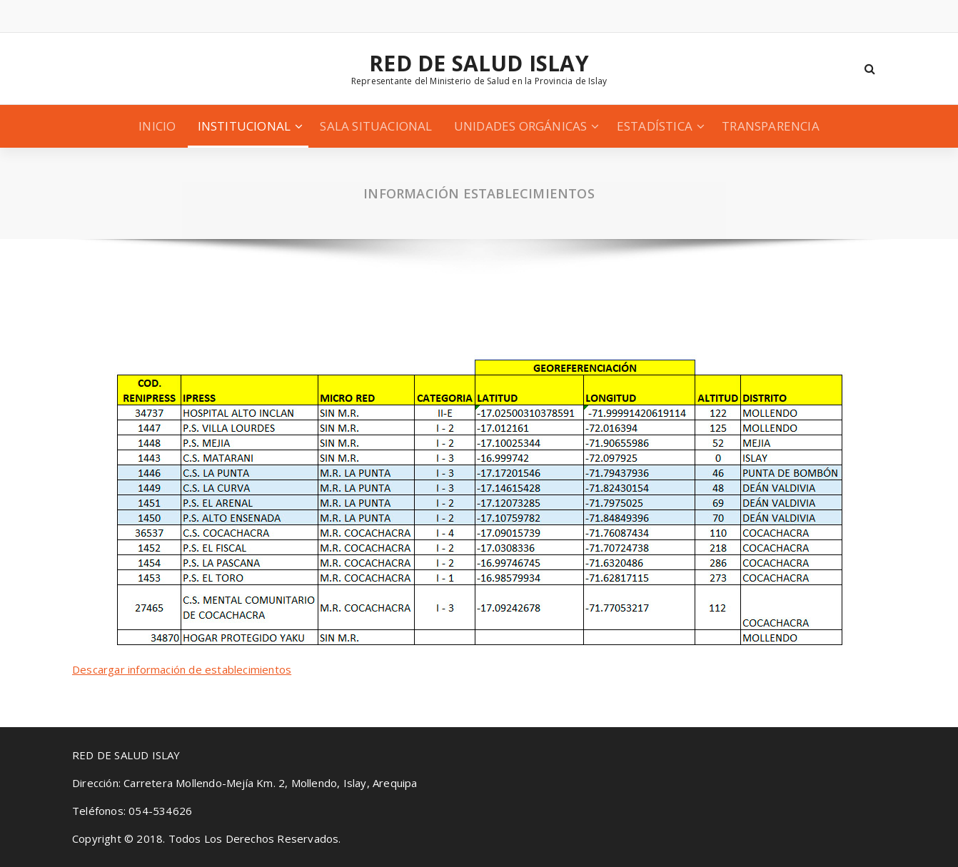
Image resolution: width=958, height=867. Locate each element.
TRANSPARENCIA (771, 126)
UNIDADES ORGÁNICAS (521, 126)
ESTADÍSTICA (654, 126)
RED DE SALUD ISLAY (479, 63)
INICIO (157, 126)
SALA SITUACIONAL (376, 126)
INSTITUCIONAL (244, 126)
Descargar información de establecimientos (181, 669)
